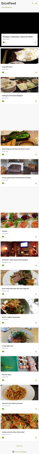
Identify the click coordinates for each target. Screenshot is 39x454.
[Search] (33, 3)
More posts (19, 446)
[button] (35, 42)
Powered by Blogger (19, 451)
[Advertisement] (19, 117)
